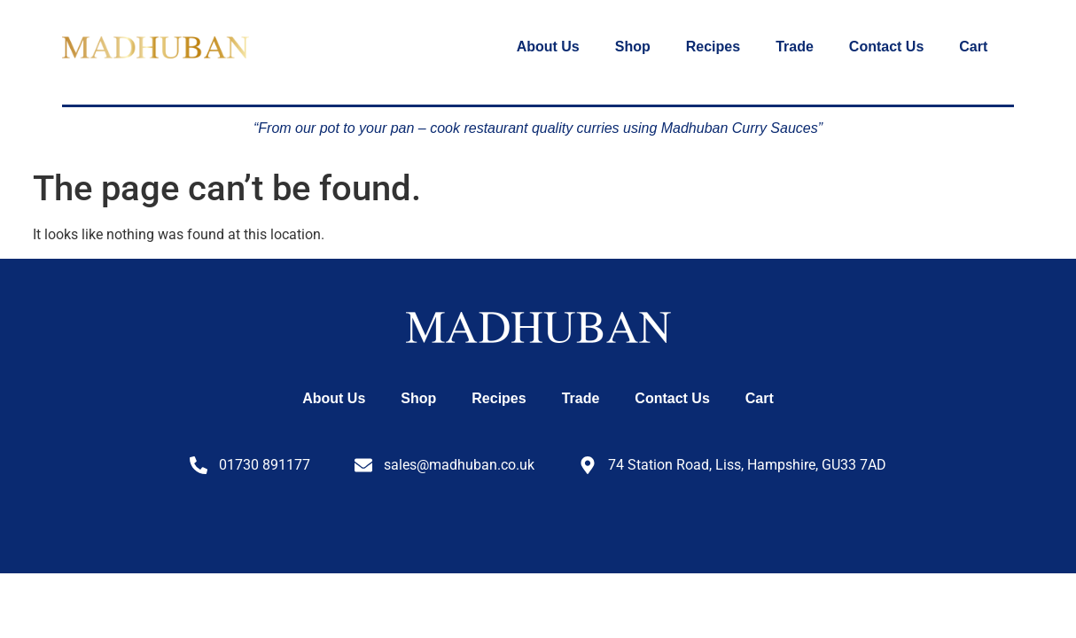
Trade (795, 46)
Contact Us (886, 46)
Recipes (713, 46)
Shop (633, 46)
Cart (973, 46)
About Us (548, 46)
